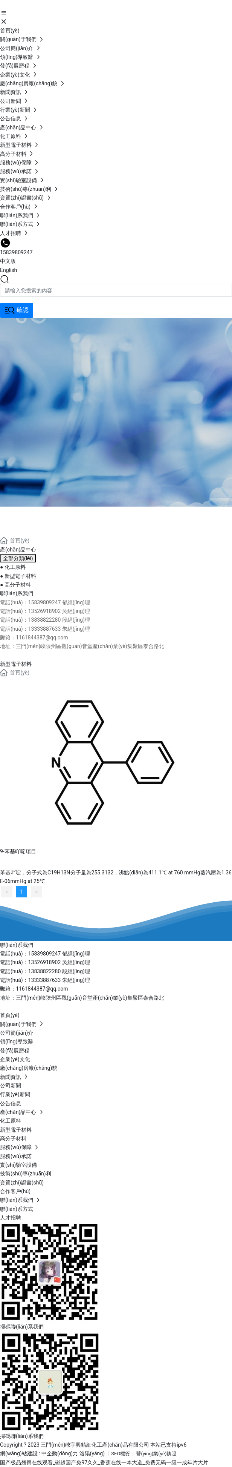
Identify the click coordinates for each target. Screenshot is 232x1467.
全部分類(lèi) (18, 558)
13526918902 (45, 962)
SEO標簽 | (123, 1453)
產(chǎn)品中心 (52, 515)
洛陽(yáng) (92, 1453)
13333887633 (45, 980)
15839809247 (16, 252)
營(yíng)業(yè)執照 (156, 1453)
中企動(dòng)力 (59, 1453)
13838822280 (44, 971)
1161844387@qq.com (42, 989)
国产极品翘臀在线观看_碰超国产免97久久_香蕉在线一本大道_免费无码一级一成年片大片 (104, 1462)
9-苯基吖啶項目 (18, 851)
